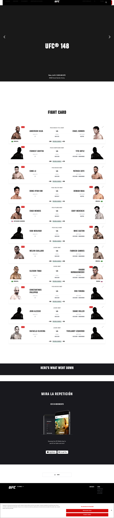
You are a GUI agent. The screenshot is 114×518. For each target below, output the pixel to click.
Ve (95, 6)
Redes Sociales (88, 6)
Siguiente (109, 37)
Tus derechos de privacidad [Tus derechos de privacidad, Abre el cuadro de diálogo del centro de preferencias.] (87, 509)
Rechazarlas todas (87, 513)
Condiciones (100, 489)
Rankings (14, 6)
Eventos (7, 6)
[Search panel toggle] (106, 6)
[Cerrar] (111, 513)
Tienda (102, 6)
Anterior (5, 37)
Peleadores (21, 6)
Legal (98, 487)
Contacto (91, 487)
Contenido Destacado (32, 6)
